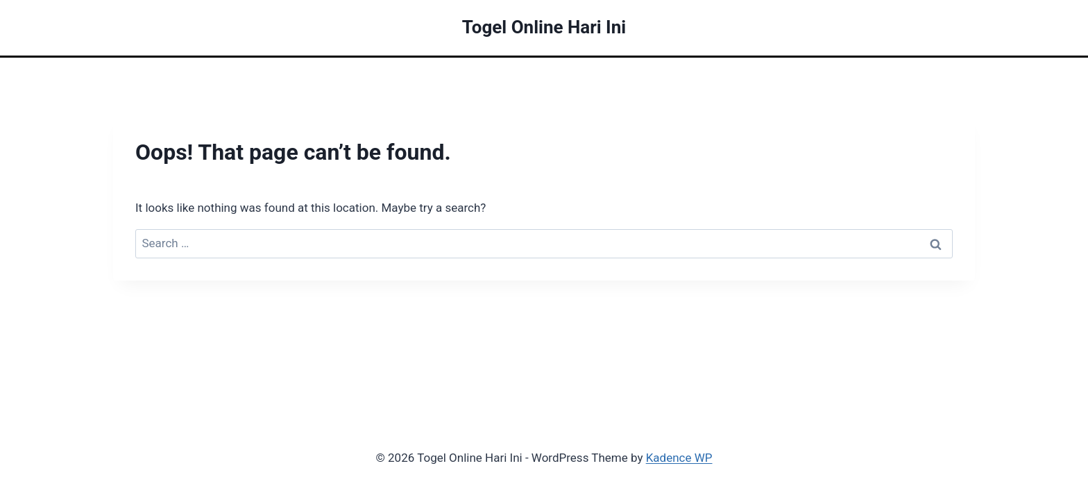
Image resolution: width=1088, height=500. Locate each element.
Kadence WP (679, 458)
